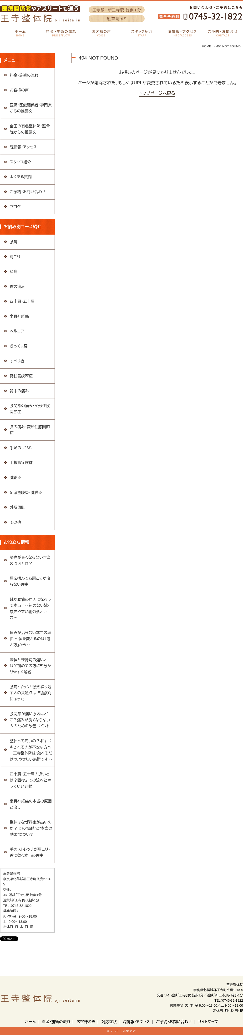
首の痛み (17, 287)
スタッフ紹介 (20, 162)
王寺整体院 (128, 1031)
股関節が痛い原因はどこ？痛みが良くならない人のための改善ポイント (30, 720)
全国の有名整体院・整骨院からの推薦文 (30, 129)
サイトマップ (208, 1022)
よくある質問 (21, 177)
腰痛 (13, 242)
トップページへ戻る (157, 93)
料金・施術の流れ (24, 75)
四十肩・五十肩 (22, 301)
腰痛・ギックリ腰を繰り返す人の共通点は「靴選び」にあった (30, 693)
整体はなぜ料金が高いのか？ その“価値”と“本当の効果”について (31, 828)
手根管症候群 (21, 463)
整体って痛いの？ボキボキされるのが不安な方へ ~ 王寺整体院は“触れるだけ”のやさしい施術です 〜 (31, 750)
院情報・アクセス (23, 147)
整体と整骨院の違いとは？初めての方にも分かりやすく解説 (30, 666)
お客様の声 (19, 90)
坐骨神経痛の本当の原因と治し (31, 804)
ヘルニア (17, 331)
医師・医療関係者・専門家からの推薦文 (31, 108)
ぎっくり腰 (18, 346)
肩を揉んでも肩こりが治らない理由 (30, 581)
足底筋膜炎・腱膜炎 (26, 493)
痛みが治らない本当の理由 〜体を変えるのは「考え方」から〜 (30, 639)
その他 (15, 522)
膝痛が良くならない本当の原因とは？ (30, 560)
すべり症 (17, 361)
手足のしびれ (21, 448)
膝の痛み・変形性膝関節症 (30, 430)
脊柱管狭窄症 (21, 376)
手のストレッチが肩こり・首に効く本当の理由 (30, 852)
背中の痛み (19, 391)
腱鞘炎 (15, 478)
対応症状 (109, 1022)
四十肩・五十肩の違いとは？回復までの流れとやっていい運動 (30, 780)
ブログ (15, 207)
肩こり (15, 257)
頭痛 (13, 272)
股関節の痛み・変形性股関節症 (30, 409)
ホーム (30, 1022)
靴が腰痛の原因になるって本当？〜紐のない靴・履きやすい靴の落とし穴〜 (30, 609)
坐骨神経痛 (19, 316)
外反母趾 (17, 507)
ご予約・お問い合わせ (28, 192)
